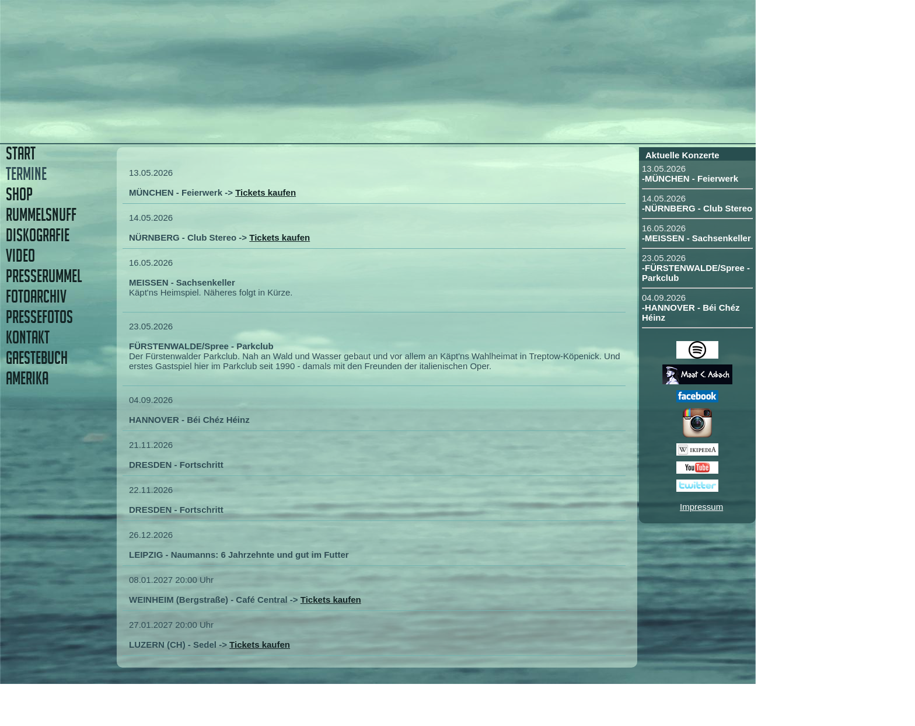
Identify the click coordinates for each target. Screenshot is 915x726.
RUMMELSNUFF (41, 214)
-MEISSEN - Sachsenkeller (696, 238)
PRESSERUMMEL (44, 276)
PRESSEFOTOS (39, 316)
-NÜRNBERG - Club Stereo (697, 208)
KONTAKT (28, 337)
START (21, 153)
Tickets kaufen (265, 192)
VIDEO (20, 255)
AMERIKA (27, 378)
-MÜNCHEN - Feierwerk (690, 178)
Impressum (701, 507)
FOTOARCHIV (36, 296)
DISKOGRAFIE (37, 235)
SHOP (19, 194)
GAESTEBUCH (37, 357)
